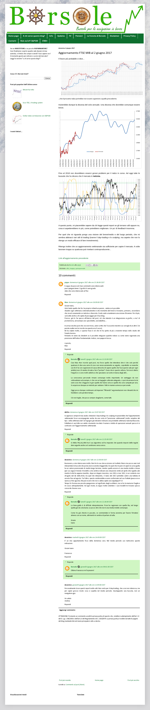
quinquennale (80, 268)
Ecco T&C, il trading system (33, 103)
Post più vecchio (133, 680)
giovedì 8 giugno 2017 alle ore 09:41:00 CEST (97, 567)
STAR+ (44, 41)
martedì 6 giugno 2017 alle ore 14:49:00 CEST (89, 537)
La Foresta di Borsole (96, 36)
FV (70, 36)
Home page (13, 36)
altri (67, 268)
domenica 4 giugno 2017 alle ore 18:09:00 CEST (86, 302)
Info (51, 36)
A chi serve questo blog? (34, 36)
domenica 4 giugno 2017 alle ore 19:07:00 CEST (87, 412)
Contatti (12, 41)
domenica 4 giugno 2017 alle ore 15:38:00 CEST (87, 282)
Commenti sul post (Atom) (75, 685)
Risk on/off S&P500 (29, 41)
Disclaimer (114, 36)
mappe (72, 268)
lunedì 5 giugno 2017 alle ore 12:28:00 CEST (96, 502)
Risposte (70, 355)
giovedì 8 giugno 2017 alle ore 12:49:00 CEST (88, 585)
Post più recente (65, 680)
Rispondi (68, 295)
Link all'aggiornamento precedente (73, 258)
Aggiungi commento (67, 610)
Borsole (74, 359)
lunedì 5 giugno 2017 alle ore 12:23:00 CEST (96, 359)
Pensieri (79, 36)
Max (66, 302)
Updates (61, 36)
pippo (67, 282)
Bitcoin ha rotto (28, 90)
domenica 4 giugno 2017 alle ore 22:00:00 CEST (89, 460)
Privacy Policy (130, 36)
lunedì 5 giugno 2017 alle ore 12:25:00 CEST (96, 439)
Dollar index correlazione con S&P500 (36, 116)
